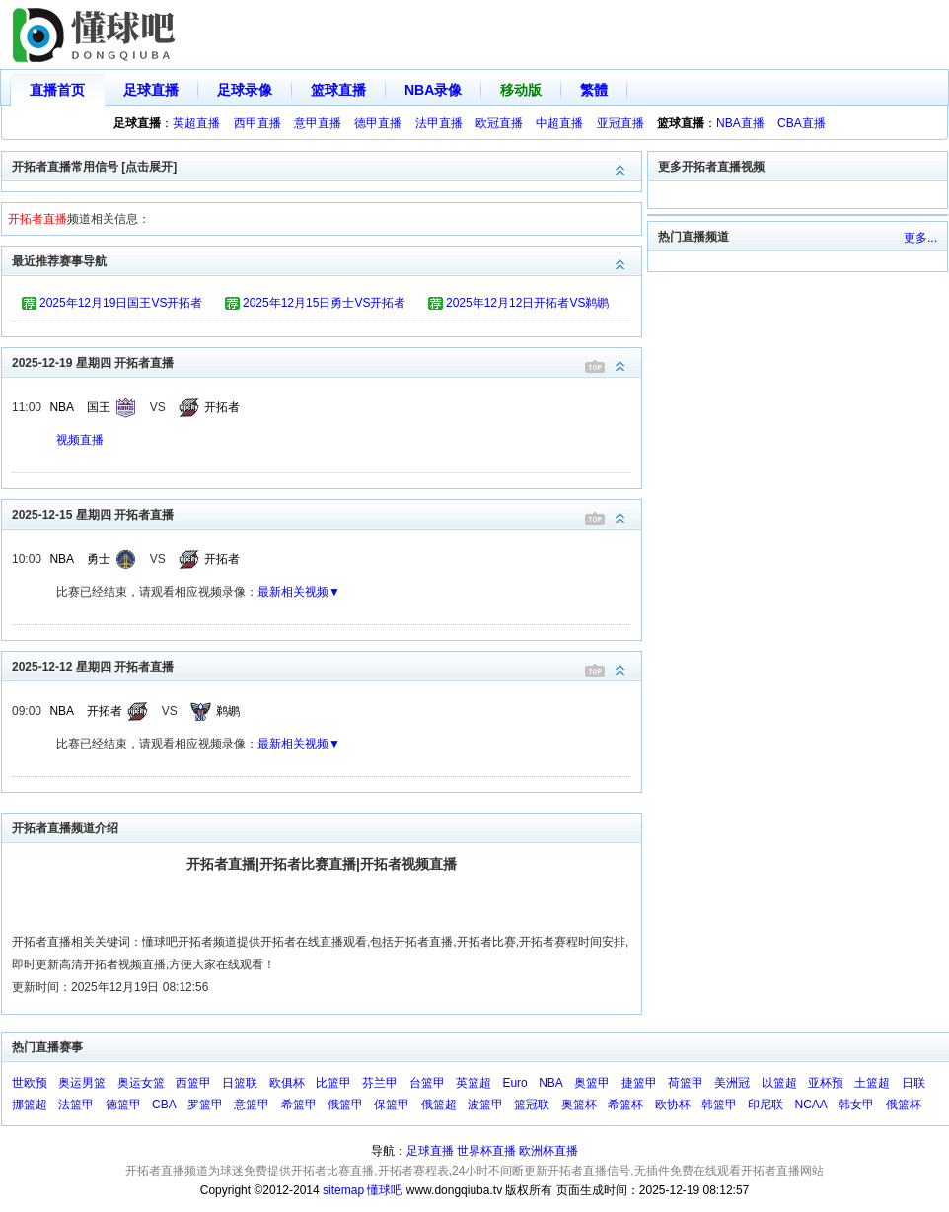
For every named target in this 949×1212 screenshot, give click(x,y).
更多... (920, 238)
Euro (514, 1083)
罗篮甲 (205, 1104)
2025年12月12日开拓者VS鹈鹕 (527, 303)
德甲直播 (378, 123)
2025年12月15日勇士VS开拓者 (324, 303)
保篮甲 (391, 1104)
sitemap (343, 1190)
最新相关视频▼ (298, 592)
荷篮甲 (685, 1083)
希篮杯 (625, 1104)
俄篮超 (439, 1104)
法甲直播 (439, 123)
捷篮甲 (639, 1083)
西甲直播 (257, 123)
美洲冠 (732, 1083)
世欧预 (29, 1083)
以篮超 (779, 1083)
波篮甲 (485, 1104)
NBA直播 (740, 123)
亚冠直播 (620, 123)
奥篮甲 (592, 1083)
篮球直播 (338, 90)
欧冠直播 (499, 123)
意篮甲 (251, 1104)
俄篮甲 (345, 1104)
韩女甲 (856, 1104)
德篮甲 (123, 1104)
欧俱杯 (287, 1083)
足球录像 (244, 90)
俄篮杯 (903, 1104)
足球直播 (151, 90)
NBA (61, 407)
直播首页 (57, 90)
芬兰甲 (380, 1083)
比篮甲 (333, 1083)
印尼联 (765, 1104)
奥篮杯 (579, 1104)
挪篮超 (29, 1104)
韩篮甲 (719, 1104)
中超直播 (559, 123)
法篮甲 (76, 1104)
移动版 (521, 90)
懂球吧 (384, 1190)
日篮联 (239, 1083)
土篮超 (872, 1083)
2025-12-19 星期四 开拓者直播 (326, 361)
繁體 (594, 90)
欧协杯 (673, 1104)
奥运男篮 (82, 1083)
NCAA (811, 1104)
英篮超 (473, 1083)
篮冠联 (531, 1104)
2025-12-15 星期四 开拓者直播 (326, 513)
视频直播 (80, 440)
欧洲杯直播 (548, 1151)
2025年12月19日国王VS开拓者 (120, 303)
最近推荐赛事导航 (326, 260)
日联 (913, 1083)
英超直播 (196, 123)
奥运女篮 (141, 1083)
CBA (164, 1104)
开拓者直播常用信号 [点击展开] (326, 165)
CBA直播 (801, 123)
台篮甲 (427, 1083)
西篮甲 (193, 1083)
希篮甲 (299, 1104)
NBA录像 (433, 90)
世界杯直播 (486, 1151)
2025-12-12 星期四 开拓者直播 (326, 665)
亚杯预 (825, 1083)
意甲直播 (317, 123)
